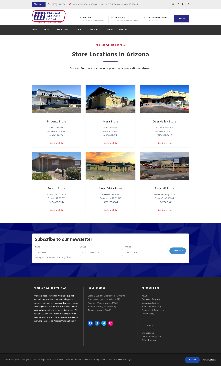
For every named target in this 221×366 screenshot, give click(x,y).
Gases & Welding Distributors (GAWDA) (106, 296)
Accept (192, 359)
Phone (128, 247)
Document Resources (152, 300)
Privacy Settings (209, 360)
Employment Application (153, 311)
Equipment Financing (151, 307)
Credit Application (150, 304)
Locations (62, 30)
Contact (124, 30)
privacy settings (124, 359)
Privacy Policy (148, 314)
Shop (110, 30)
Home (34, 30)
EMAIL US (181, 18)
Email (83, 247)
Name (37, 247)
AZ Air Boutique (149, 341)
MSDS (144, 296)
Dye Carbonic (148, 333)
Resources (95, 30)
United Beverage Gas (151, 337)
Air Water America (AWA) (99, 311)
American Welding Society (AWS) (103, 304)
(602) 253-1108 (58, 4)
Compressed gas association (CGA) (104, 300)
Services (79, 30)
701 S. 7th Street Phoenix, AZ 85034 (121, 4)
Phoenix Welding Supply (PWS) (102, 307)
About (47, 30)
